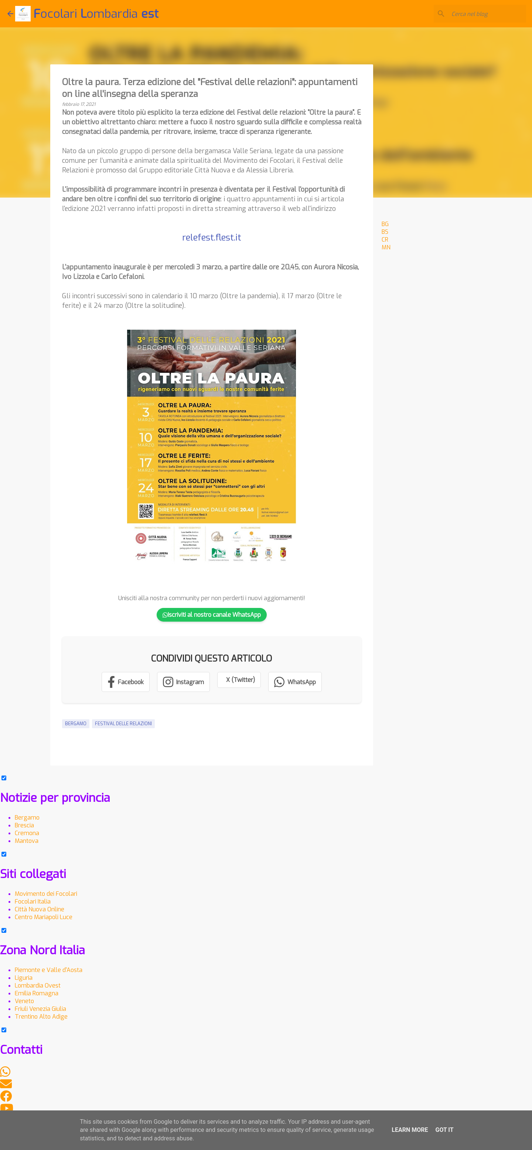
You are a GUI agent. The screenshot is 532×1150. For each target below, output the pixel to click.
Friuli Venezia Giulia (40, 1009)
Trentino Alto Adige (41, 1016)
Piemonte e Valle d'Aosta (48, 970)
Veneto (24, 1001)
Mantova (26, 841)
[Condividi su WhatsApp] (295, 682)
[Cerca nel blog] (487, 14)
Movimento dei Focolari (46, 894)
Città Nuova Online (39, 909)
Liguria (24, 978)
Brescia (24, 825)
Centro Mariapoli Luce (43, 917)
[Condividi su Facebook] (126, 682)
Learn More (410, 1129)
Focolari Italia (33, 901)
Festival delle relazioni (123, 724)
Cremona (27, 833)
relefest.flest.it (211, 237)
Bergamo (75, 724)
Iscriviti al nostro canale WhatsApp (212, 615)
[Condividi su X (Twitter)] (239, 680)
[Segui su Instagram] (183, 682)
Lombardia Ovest (38, 985)
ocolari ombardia (96, 13)
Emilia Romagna (36, 993)
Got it (444, 1129)
